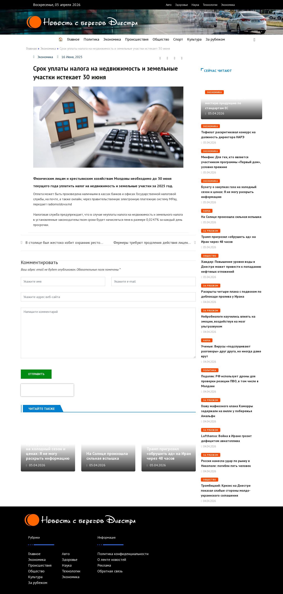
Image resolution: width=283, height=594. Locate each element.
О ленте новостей (111, 560)
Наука (195, 5)
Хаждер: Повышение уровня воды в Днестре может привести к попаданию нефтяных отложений (231, 267)
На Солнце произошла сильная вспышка (108, 445)
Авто (169, 5)
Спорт (178, 39)
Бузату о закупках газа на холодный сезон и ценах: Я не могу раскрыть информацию (48, 453)
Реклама (104, 565)
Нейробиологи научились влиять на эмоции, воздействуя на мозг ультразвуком (228, 321)
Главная (31, 48)
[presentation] (47, 390)
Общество (161, 39)
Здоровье (181, 5)
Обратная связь (110, 571)
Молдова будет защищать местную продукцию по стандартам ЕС (225, 103)
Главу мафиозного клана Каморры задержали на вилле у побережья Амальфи (227, 411)
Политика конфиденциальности (123, 554)
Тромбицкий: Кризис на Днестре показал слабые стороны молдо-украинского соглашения (226, 490)
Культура (194, 39)
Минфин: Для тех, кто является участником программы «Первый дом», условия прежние (231, 162)
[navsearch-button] (254, 39)
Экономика (228, 5)
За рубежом (215, 39)
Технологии (210, 5)
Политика (91, 39)
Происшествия (137, 39)
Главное (73, 39)
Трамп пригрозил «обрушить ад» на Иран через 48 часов (169, 455)
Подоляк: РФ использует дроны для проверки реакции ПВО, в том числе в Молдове (229, 381)
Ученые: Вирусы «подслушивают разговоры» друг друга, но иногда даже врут (231, 351)
